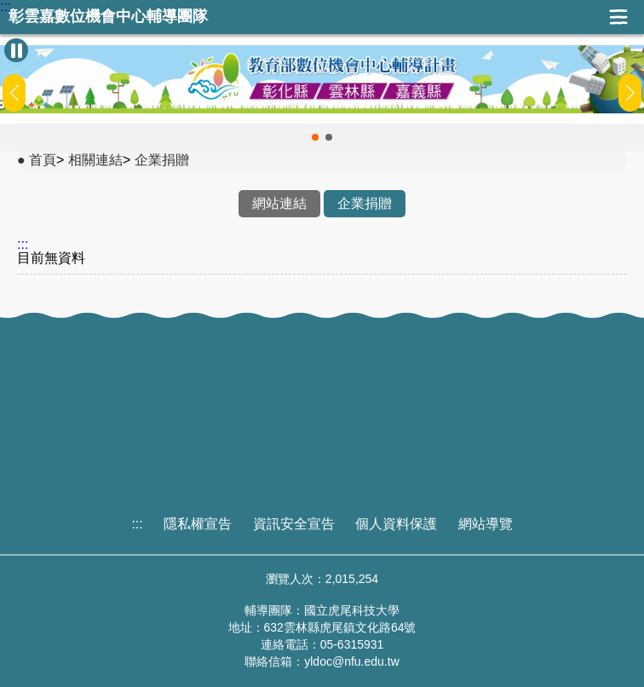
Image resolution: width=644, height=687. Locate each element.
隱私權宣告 (198, 524)
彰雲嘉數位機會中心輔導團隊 (108, 17)
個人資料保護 (396, 524)
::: (5, 7)
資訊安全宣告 (294, 524)
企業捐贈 (162, 160)
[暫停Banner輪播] (16, 50)
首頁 (42, 160)
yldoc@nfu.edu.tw (352, 661)
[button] (315, 137)
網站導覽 (485, 524)
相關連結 (95, 160)
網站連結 (279, 203)
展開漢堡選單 (618, 17)
